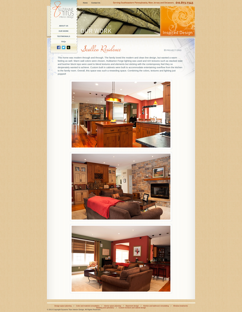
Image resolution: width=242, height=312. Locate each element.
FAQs (63, 42)
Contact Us (95, 3)
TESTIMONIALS (63, 36)
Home (85, 3)
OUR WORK (64, 31)
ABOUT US (63, 26)
